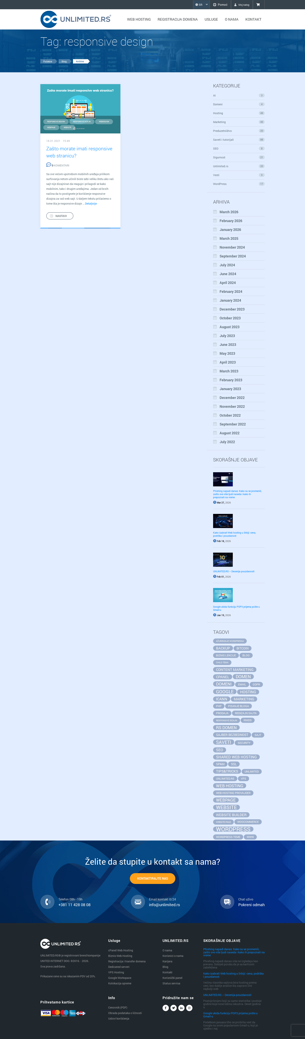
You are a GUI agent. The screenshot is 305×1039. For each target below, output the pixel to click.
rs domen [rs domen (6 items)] (226, 727)
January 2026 (230, 229)
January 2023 (230, 388)
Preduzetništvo (239, 131)
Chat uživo (245, 900)
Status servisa (171, 983)
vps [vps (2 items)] (243, 778)
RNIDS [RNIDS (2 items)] (248, 720)
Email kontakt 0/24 (162, 900)
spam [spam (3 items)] (220, 764)
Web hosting (139, 19)
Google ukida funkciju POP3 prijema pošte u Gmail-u (230, 1014)
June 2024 (228, 273)
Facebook (166, 1009)
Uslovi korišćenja (118, 1018)
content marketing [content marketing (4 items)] (234, 669)
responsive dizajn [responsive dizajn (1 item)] (226, 720)
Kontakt (253, 19)
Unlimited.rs (239, 166)
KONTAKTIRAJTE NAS (152, 879)
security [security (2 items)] (244, 743)
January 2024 (230, 300)
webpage (51, 127)
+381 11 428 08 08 (74, 905)
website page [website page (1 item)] (223, 822)
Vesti (239, 175)
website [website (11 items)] (226, 807)
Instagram (189, 1009)
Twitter (173, 1009)
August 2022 (229, 433)
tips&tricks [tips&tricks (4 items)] (227, 771)
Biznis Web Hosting (120, 956)
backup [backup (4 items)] (223, 648)
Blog (64, 61)
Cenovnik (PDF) (117, 1007)
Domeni (239, 104)
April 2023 (228, 362)
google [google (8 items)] (225, 691)
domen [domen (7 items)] (243, 676)
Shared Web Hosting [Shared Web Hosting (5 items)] (236, 756)
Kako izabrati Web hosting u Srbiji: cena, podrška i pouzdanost (234, 534)
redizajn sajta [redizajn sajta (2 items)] (246, 713)
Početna (47, 61)
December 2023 (232, 309)
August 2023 (229, 326)
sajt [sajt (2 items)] (258, 735)
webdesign (104, 121)
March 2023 (229, 371)
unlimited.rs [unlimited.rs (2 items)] (225, 778)
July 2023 (227, 335)
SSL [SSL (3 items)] (234, 764)
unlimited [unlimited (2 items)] (252, 771)
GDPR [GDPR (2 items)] (256, 684)
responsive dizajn (82, 121)
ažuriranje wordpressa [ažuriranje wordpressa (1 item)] (230, 641)
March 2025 (229, 238)
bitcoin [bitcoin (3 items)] (243, 648)
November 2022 (232, 406)
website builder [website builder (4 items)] (231, 814)
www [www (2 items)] (250, 837)
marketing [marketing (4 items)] (244, 699)
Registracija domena (178, 19)
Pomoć (216, 4)
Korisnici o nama (173, 956)
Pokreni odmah (251, 905)
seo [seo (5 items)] (219, 749)
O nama (231, 19)
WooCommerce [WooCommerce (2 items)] (248, 822)
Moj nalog (240, 4)
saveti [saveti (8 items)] (223, 742)
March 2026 (229, 211)
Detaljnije (91, 203)
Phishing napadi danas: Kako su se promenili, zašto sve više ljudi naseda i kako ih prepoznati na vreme (237, 494)
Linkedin (181, 1009)
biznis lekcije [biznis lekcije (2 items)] (226, 655)
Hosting (239, 113)
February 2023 (231, 380)
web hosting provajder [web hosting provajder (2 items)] (233, 793)
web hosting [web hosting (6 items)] (229, 785)
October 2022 (230, 415)
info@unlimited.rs (164, 905)
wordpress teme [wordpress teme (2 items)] (228, 837)
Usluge (211, 19)
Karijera (167, 961)
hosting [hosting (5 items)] (248, 691)
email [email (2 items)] (242, 684)
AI (239, 95)
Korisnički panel (172, 978)
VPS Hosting (116, 972)
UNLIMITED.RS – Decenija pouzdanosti (233, 571)
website (67, 127)
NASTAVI (61, 216)
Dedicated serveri (118, 967)
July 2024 (227, 265)
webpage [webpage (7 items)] (226, 800)
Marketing (239, 122)
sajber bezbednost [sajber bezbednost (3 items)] (232, 735)
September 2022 (233, 424)
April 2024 (228, 282)
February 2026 (231, 220)
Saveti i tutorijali (239, 139)
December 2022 (232, 397)
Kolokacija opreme (119, 983)
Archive (80, 61)
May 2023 (227, 353)
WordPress (239, 184)
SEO (239, 148)
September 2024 (233, 256)
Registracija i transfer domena (127, 961)
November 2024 (232, 247)
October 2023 (230, 318)
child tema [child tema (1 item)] (222, 662)
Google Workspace (119, 978)
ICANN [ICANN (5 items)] (221, 698)
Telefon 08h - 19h (70, 900)
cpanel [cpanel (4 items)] (222, 676)
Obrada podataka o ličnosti (125, 1013)
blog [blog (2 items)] (246, 655)
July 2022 (227, 441)
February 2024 (231, 291)
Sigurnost (239, 157)
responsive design (56, 121)
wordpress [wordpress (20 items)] (233, 829)
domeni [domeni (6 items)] (224, 683)
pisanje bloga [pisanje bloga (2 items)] (238, 706)
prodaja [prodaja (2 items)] (222, 713)
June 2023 (228, 344)
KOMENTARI (57, 165)
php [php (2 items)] (219, 706)
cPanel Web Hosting (120, 950)
